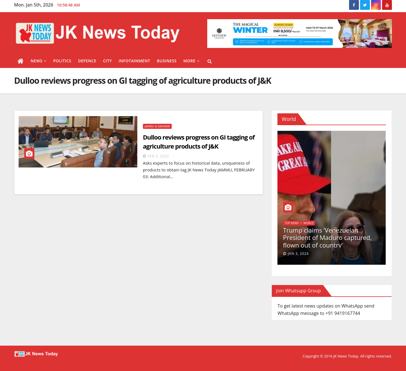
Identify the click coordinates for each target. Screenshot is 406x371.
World (308, 223)
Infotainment (134, 60)
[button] (210, 61)
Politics (62, 60)
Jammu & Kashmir (157, 126)
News (39, 60)
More (191, 60)
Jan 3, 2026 (298, 253)
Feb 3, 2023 (158, 156)
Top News (292, 223)
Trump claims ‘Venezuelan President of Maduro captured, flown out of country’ (327, 237)
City (107, 60)
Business (167, 60)
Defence (87, 60)
